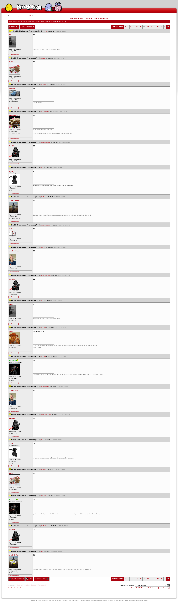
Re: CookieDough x (46, 142)
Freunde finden (85, 600)
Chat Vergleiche (130, 600)
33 (151, 27)
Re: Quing (43, 356)
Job (145, 600)
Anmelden (29, 16)
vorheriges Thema (16, 578)
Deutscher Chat (36, 600)
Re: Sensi (43, 197)
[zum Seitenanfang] (13, 54)
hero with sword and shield (30, 585)
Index (29, 578)
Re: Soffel (43, 84)
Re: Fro (45, 31)
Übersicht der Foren (76, 18)
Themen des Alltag (28, 21)
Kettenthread (40, 21)
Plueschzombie (42, 585)
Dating (110, 600)
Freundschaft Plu (96, 600)
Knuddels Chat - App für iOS (71, 600)
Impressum (139, 600)
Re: (42, 167)
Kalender (89, 18)
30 (140, 27)
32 (148, 27)
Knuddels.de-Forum (15, 21)
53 (158, 27)
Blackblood (19, 585)
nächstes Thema (41, 578)
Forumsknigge (103, 18)
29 (137, 27)
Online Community (118, 600)
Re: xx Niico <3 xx (46, 275)
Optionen (13, 27)
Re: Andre (43, 247)
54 (161, 27)
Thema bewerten (27, 27)
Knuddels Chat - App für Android (51, 600)
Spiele (105, 600)
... (133, 27)
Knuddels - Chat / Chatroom (149, 588)
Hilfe (95, 18)
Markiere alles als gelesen (16, 588)
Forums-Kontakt (135, 588)
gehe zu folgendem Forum (127, 585)
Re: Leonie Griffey (46, 225)
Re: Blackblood (45, 111)
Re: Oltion (43, 58)
